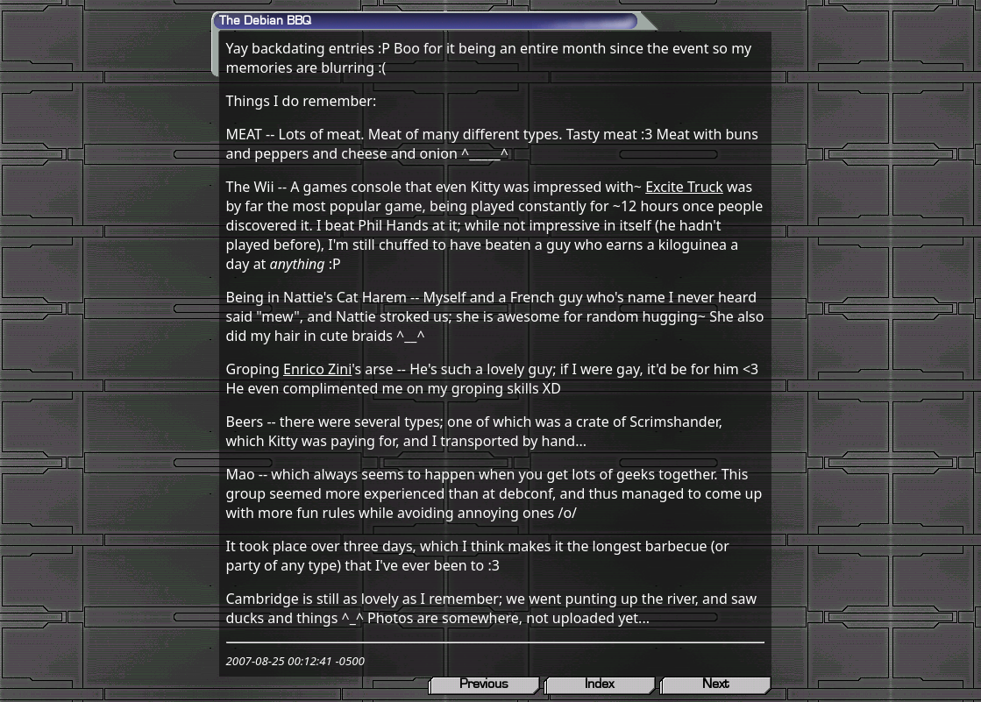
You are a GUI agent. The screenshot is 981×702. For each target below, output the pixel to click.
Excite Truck (684, 186)
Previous (483, 684)
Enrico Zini (317, 369)
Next (715, 684)
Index (599, 684)
